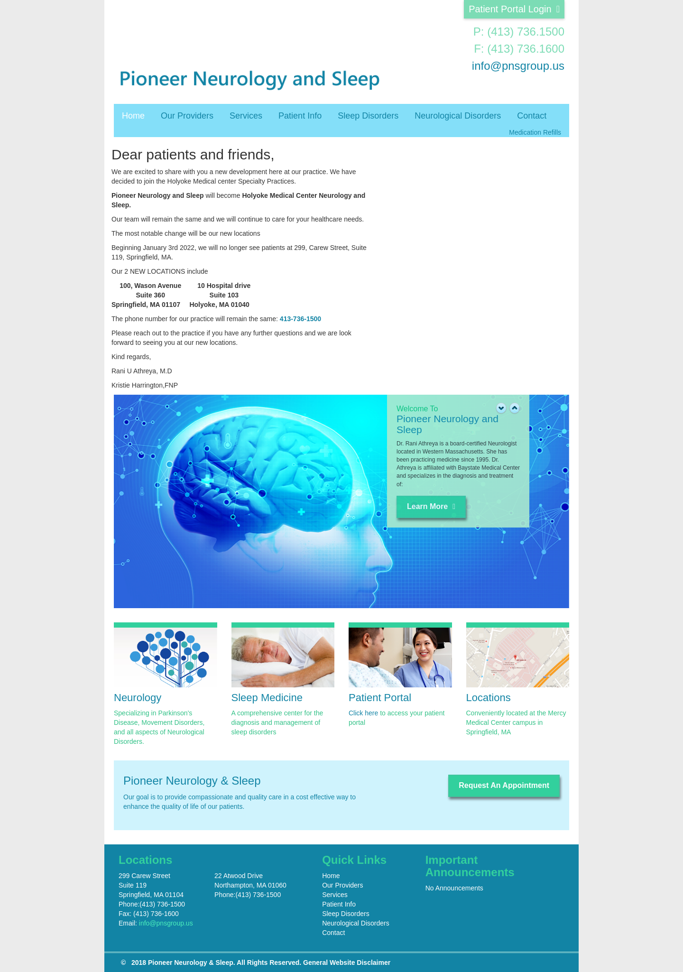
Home (133, 115)
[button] (515, 409)
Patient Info (300, 115)
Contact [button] (531, 115)
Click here (363, 713)
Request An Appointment (504, 785)
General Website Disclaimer (346, 962)
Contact (333, 932)
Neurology (137, 698)
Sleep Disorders (368, 115)
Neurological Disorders (458, 115)
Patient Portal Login (514, 9)
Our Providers (187, 115)
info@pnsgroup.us (518, 65)
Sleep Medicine (267, 698)
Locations (488, 698)
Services (246, 115)
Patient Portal (380, 698)
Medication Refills (535, 132)
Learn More (431, 506)
